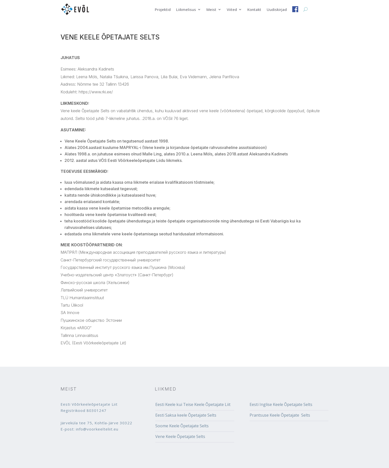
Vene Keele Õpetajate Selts (180, 436)
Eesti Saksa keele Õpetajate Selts (185, 415)
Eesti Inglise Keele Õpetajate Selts (281, 404)
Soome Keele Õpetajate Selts (182, 426)
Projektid (163, 10)
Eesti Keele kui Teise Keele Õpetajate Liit (192, 404)
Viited (232, 10)
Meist (211, 10)
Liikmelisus (186, 10)
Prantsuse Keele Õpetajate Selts (280, 415)
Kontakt (254, 10)
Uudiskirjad (277, 10)
